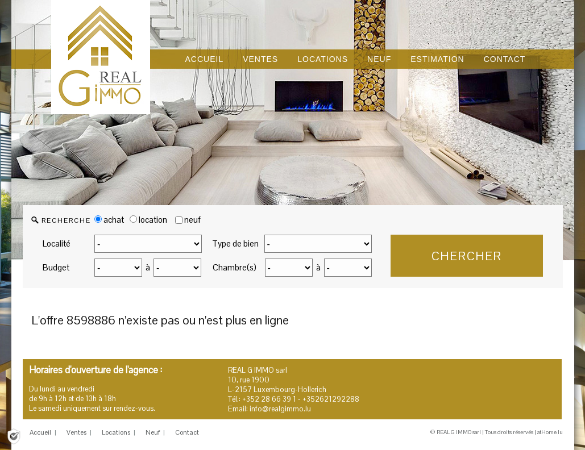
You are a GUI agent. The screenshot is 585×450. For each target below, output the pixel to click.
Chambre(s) (234, 267)
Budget (56, 267)
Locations (116, 432)
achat (109, 219)
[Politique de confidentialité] (14, 435)
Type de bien (235, 243)
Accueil (40, 432)
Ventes (76, 432)
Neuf (153, 432)
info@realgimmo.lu (280, 409)
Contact (187, 432)
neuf (192, 219)
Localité (56, 243)
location (148, 219)
